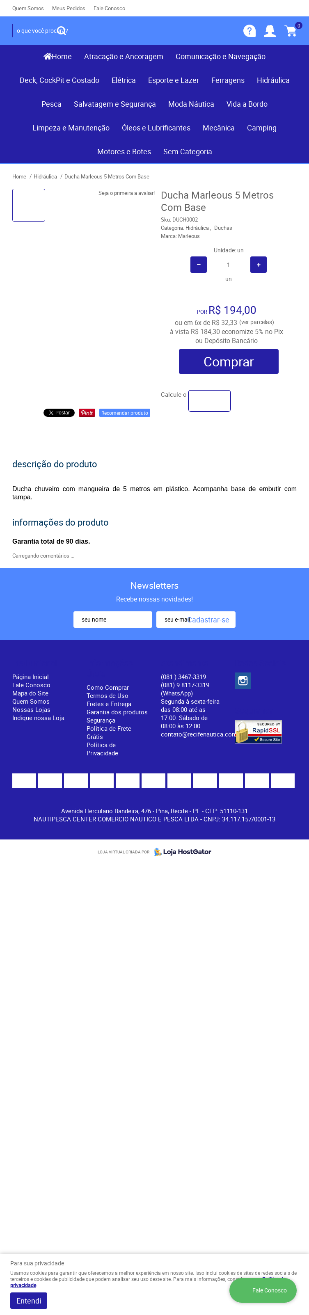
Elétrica (124, 80)
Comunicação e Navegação (221, 56)
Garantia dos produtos (117, 712)
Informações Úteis (110, 668)
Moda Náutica (191, 104)
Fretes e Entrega (109, 704)
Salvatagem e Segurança (115, 104)
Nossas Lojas (31, 709)
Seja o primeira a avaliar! (126, 193)
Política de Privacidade (102, 749)
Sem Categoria (187, 151)
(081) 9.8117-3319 (185, 689)
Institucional (34, 663)
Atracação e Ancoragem (123, 56)
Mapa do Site (30, 693)
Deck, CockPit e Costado (59, 80)
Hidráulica (273, 80)
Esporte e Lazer (173, 80)
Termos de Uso (107, 695)
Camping (262, 128)
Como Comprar (108, 687)
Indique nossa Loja (38, 718)
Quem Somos (28, 8)
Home (62, 56)
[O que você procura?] (61, 30)
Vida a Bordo (247, 104)
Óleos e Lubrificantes (156, 128)
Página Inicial (30, 676)
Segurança (101, 720)
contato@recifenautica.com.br (202, 734)
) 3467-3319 (183, 676)
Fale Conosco (109, 8)
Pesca (51, 104)
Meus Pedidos (68, 8)
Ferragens (228, 80)
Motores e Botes (124, 151)
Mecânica (219, 128)
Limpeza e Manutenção (71, 128)
